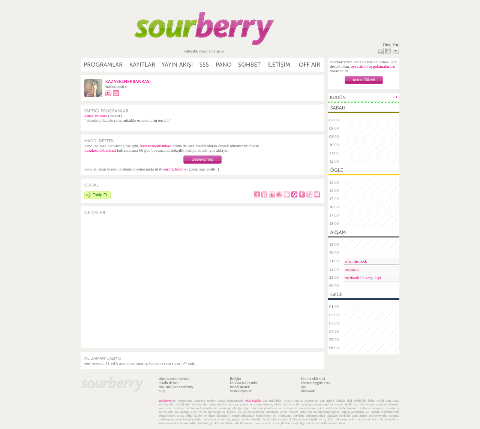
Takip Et (100, 195)
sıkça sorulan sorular (174, 379)
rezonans (352, 269)
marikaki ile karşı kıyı (363, 277)
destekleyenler (241, 391)
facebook (308, 391)
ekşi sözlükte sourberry (176, 387)
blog (162, 391)
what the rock (356, 261)
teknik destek (168, 383)
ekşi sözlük (253, 400)
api (303, 387)
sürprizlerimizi (175, 169)
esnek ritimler (95, 116)
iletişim (235, 379)
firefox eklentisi (313, 379)
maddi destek (240, 387)
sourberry (165, 400)
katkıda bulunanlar (244, 383)
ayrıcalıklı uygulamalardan (373, 66)
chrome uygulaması (316, 383)
